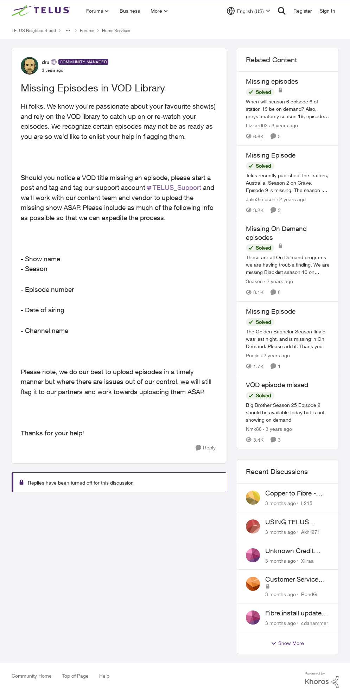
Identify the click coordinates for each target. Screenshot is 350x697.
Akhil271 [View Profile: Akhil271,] (310, 532)
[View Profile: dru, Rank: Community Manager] (29, 66)
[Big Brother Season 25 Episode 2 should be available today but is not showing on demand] (288, 412)
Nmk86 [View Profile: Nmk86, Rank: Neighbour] (254, 429)
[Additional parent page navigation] (68, 31)
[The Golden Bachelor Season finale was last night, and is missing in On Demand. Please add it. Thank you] (288, 338)
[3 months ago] (280, 503)
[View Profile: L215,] (253, 498)
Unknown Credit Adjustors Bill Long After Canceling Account (293, 551)
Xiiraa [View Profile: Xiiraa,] (307, 560)
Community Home (32, 676)
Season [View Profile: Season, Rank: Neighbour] (254, 281)
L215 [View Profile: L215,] (306, 503)
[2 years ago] (291, 199)
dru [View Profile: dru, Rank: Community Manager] (45, 62)
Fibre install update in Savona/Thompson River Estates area (297, 613)
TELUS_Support (177, 187)
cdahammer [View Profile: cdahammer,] (314, 623)
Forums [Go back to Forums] (87, 30)
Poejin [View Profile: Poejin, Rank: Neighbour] (253, 355)
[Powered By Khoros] (322, 680)
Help (104, 676)
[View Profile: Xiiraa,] (253, 555)
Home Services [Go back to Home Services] (116, 30)
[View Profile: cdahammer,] (253, 617)
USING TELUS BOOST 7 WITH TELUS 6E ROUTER (295, 522)
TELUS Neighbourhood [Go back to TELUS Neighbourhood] (34, 30)
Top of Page (75, 676)
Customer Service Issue (291, 579)
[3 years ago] (283, 125)
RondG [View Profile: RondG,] (309, 594)
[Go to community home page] (42, 11)
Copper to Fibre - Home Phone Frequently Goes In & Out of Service (296, 493)
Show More (287, 643)
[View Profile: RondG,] (253, 584)
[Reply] (205, 448)
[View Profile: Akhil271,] (253, 526)
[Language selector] (248, 11)
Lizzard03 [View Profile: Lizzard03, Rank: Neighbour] (257, 125)
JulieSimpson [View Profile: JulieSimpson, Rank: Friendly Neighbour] (260, 199)
